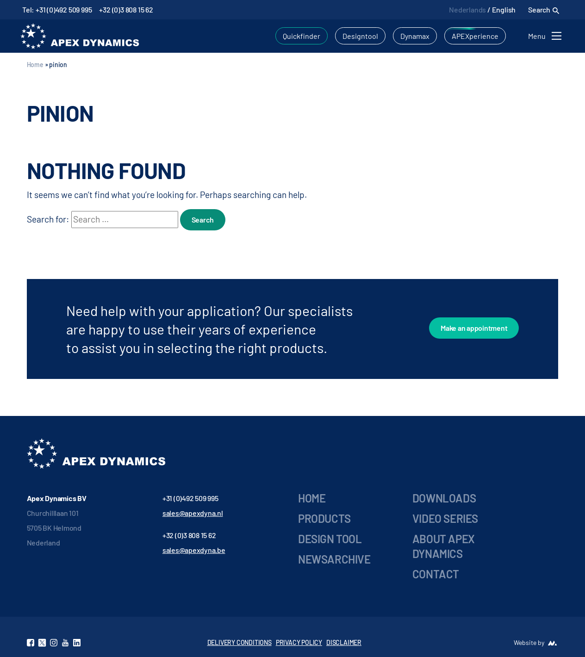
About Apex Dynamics (443, 546)
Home (35, 64)
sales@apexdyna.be (193, 549)
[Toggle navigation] (546, 36)
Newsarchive (334, 559)
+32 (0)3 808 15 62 (126, 9)
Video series (445, 518)
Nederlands (467, 9)
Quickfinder (301, 35)
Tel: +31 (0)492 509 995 (57, 9)
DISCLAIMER (343, 642)
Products (324, 518)
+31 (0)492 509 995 (190, 498)
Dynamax (414, 35)
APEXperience (475, 35)
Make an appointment (474, 327)
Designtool (360, 35)
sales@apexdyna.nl (192, 512)
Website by (529, 642)
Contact (435, 574)
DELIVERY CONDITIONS (239, 642)
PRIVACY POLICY (299, 642)
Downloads (444, 498)
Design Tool (330, 538)
